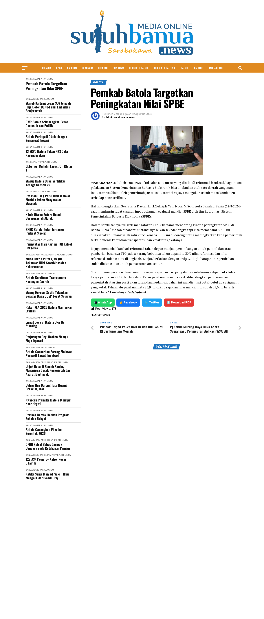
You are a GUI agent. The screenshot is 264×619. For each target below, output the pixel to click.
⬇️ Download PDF (179, 302)
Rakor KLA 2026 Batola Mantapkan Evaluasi (49, 309)
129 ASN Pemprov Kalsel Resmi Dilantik (46, 461)
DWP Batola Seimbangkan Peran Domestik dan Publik (47, 124)
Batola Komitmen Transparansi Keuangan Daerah (46, 279)
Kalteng (198, 68)
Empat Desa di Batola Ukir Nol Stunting (45, 324)
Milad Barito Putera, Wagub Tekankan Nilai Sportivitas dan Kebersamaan (46, 262)
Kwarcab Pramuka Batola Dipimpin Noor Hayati (48, 402)
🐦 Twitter (152, 302)
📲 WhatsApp (103, 302)
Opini (59, 68)
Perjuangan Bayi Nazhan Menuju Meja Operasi (47, 338)
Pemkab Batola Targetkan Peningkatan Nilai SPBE (46, 86)
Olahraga (87, 68)
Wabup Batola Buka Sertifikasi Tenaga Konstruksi (46, 183)
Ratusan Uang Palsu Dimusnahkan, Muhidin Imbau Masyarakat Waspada (48, 199)
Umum (50, 79)
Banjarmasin (33, 255)
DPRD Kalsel (47, 362)
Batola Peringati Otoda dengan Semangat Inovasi (46, 138)
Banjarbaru (32, 99)
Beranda (46, 68)
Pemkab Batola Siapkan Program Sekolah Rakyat (47, 417)
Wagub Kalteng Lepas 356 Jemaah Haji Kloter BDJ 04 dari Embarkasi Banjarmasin (48, 107)
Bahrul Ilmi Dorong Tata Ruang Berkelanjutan (46, 387)
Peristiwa (118, 68)
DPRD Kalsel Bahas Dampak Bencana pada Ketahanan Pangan (48, 446)
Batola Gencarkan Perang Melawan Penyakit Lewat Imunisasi (49, 353)
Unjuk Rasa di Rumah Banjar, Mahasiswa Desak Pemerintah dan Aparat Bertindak (48, 370)
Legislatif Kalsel (138, 68)
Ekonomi (103, 68)
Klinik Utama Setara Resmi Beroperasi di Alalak (43, 216)
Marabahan (39, 79)
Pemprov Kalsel (41, 162)
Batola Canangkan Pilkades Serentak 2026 (44, 431)
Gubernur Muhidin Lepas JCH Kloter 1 (49, 168)
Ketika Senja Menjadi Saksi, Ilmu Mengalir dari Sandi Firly (47, 476)
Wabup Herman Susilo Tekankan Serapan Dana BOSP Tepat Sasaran (49, 294)
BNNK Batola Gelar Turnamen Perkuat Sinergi (45, 231)
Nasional (72, 68)
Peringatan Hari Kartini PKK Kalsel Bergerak (49, 246)
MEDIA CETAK (216, 68)
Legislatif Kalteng (164, 68)
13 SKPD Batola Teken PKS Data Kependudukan (47, 153)
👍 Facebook (128, 302)
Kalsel (184, 68)
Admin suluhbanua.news (120, 117)
